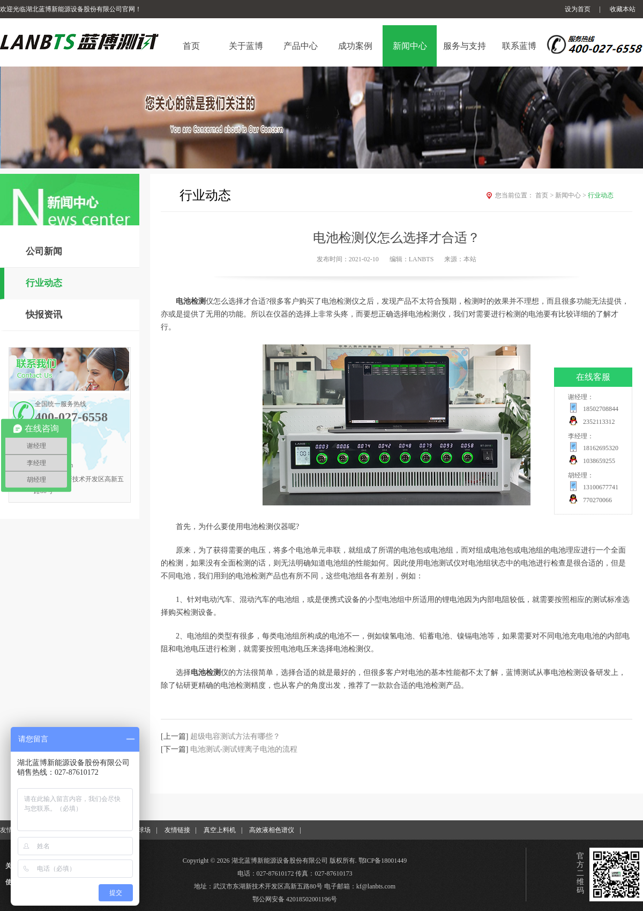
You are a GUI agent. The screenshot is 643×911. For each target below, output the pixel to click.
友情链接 (177, 830)
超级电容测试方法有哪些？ (235, 736)
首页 (545, 195)
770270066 (597, 500)
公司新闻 (44, 251)
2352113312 (599, 421)
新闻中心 (571, 195)
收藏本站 (622, 9)
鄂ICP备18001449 (382, 860)
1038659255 (599, 461)
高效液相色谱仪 (271, 830)
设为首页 (577, 9)
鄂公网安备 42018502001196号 (295, 899)
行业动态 (44, 283)
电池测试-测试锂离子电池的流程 (244, 749)
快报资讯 (44, 315)
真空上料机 (220, 830)
